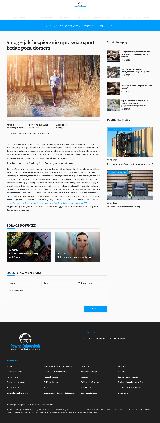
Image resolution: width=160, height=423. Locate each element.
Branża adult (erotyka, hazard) (58, 366)
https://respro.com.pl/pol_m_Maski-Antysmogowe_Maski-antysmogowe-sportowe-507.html (49, 203)
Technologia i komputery (18, 393)
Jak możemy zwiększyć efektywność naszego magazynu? (136, 71)
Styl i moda (86, 387)
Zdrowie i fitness (89, 393)
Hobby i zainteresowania (55, 372)
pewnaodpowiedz (15, 128)
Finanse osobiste (14, 372)
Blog (85, 339)
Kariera (121, 372)
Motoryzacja (12, 377)
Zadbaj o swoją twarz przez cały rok (74, 257)
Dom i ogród (34, 15)
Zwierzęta (123, 393)
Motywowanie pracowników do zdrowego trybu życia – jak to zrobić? (135, 54)
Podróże (66, 15)
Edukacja (122, 366)
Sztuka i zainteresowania (120, 15)
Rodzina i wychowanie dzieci (89, 15)
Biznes (10, 366)
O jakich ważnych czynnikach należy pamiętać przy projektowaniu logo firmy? (135, 103)
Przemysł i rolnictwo (16, 382)
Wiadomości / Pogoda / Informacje (59, 393)
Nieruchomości (51, 377)
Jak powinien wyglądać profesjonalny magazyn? (130, 164)
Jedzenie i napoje (51, 15)
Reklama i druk (51, 382)
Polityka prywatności (100, 339)
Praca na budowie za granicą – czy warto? (136, 87)
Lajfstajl (58, 128)
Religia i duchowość (90, 382)
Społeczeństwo (13, 387)
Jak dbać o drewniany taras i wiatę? (124, 207)
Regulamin (119, 339)
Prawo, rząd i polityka (128, 377)
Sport (46, 387)
